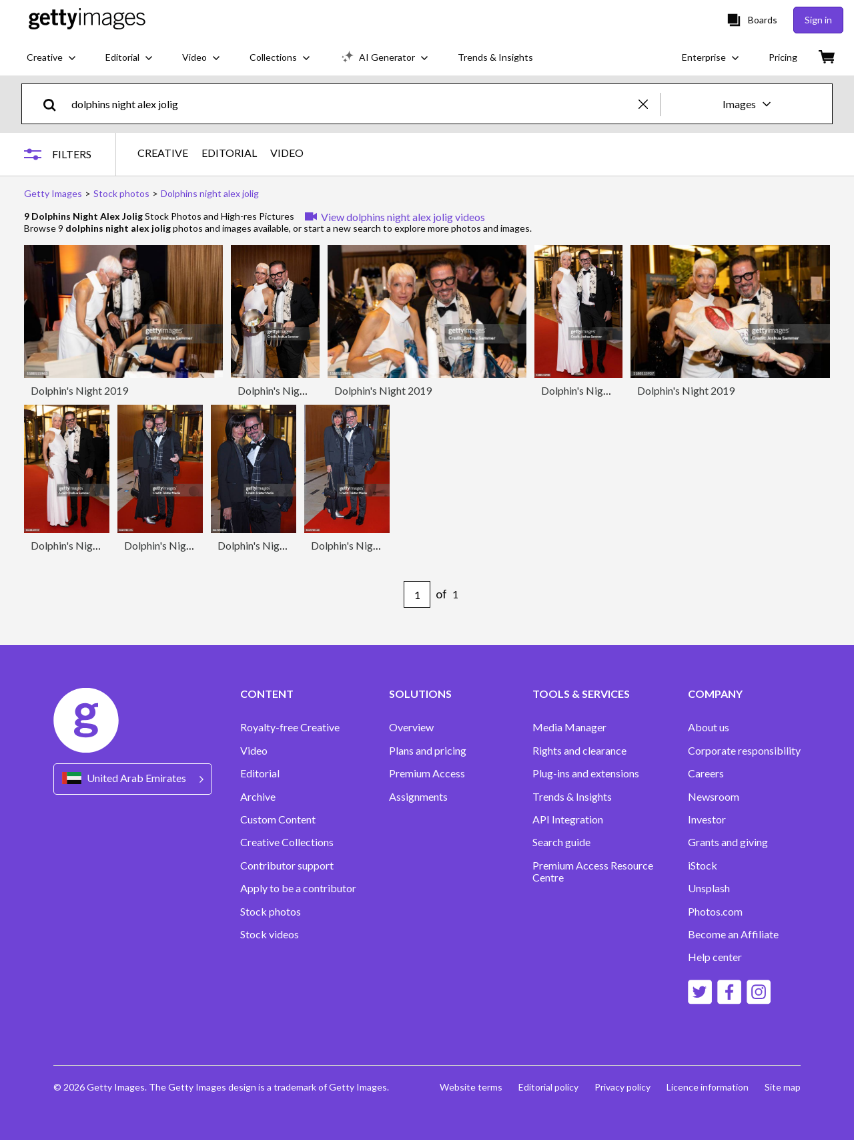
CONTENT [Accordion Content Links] (267, 694)
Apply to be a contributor (298, 888)
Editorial (260, 773)
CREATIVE (162, 153)
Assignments (418, 797)
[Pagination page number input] (417, 594)
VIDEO (287, 153)
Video (254, 751)
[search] (55, 104)
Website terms (471, 1087)
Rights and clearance (579, 751)
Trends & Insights (572, 797)
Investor (707, 819)
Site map (783, 1087)
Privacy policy (622, 1087)
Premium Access (427, 773)
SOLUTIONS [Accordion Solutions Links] (420, 694)
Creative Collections (287, 842)
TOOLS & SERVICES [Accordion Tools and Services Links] (581, 694)
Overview (411, 727)
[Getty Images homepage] (87, 19)
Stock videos (269, 934)
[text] (352, 104)
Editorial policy (548, 1087)
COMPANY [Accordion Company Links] (715, 694)
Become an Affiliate (733, 934)
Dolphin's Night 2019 (79, 390)
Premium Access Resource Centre (592, 872)
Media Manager (569, 727)
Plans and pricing (427, 751)
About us (708, 727)
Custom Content (278, 819)
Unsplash (709, 888)
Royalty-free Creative (290, 727)
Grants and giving (728, 842)
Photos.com (715, 912)
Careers (706, 773)
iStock (702, 866)
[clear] (649, 104)
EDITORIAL (229, 153)
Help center (715, 957)
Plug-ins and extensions (585, 773)
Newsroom (713, 797)
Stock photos (270, 912)
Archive (258, 797)
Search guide (561, 842)
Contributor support (287, 866)
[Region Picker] (132, 779)
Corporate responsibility (744, 751)
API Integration (567, 819)
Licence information (708, 1087)
